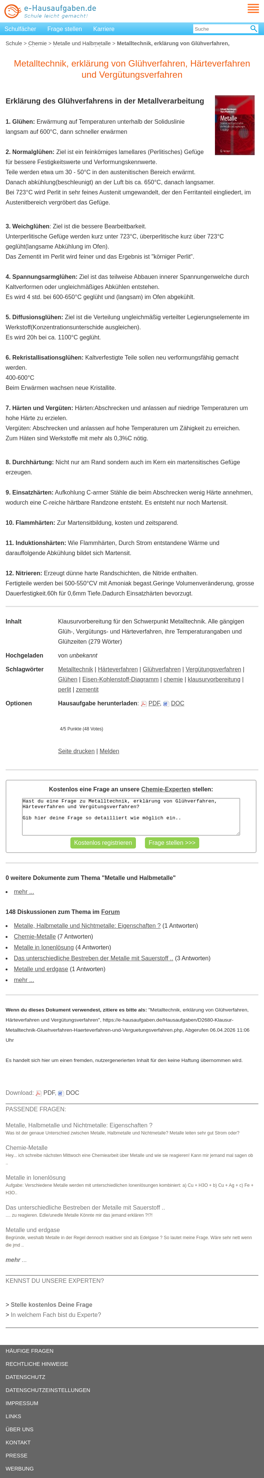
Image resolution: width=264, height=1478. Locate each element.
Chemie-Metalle (35, 936)
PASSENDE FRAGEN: (36, 1109)
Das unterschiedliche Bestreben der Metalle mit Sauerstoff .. (93, 958)
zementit (87, 689)
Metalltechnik (75, 669)
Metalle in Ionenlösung (44, 947)
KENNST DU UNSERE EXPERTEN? (55, 1281)
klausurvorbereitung (214, 679)
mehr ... (24, 892)
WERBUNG (20, 1469)
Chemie (37, 43)
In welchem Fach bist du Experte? (56, 1315)
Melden (109, 751)
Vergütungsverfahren (214, 669)
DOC (174, 703)
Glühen (68, 679)
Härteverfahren (118, 669)
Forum (110, 912)
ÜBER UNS (19, 1429)
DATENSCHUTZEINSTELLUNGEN (48, 1390)
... (16, 1260)
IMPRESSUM (22, 1403)
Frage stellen (65, 29)
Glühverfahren (161, 669)
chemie (173, 679)
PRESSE (16, 1456)
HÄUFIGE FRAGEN (30, 1351)
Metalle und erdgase (41, 969)
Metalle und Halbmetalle (81, 43)
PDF (150, 703)
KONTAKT (18, 1442)
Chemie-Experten (166, 789)
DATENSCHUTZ (25, 1377)
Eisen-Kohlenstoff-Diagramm (120, 679)
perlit (64, 689)
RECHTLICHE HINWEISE (37, 1364)
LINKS (13, 1416)
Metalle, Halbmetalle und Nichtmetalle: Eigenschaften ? (87, 926)
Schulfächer (20, 29)
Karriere (104, 29)
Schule (14, 43)
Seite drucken (76, 751)
